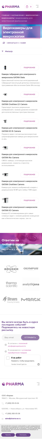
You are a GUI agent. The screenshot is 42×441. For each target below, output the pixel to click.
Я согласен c (17, 344)
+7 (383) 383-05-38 (12, 413)
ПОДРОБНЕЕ (29, 68)
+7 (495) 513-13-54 (12, 403)
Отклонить (23, 435)
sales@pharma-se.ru (13, 418)
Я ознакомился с (19, 351)
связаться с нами (13, 249)
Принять (8, 435)
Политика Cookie (6, 431)
